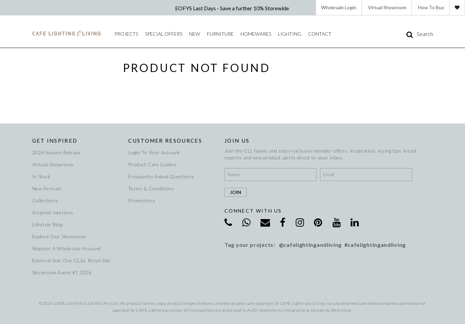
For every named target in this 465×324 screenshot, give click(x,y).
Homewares (256, 34)
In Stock (41, 176)
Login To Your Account (154, 152)
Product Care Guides (152, 164)
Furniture (220, 34)
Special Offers (163, 34)
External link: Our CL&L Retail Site (71, 260)
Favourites (457, 7)
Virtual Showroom (387, 7)
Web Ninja (341, 310)
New (194, 34)
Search (425, 34)
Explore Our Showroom (59, 236)
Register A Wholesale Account (66, 248)
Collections (45, 200)
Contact (319, 34)
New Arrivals (47, 188)
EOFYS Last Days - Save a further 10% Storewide (232, 8)
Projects (126, 34)
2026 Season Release (56, 152)
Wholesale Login (338, 7)
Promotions (141, 200)
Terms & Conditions (151, 188)
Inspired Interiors (53, 212)
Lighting (289, 34)
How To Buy (431, 7)
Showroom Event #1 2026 (61, 272)
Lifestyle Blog (47, 224)
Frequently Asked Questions (161, 176)
